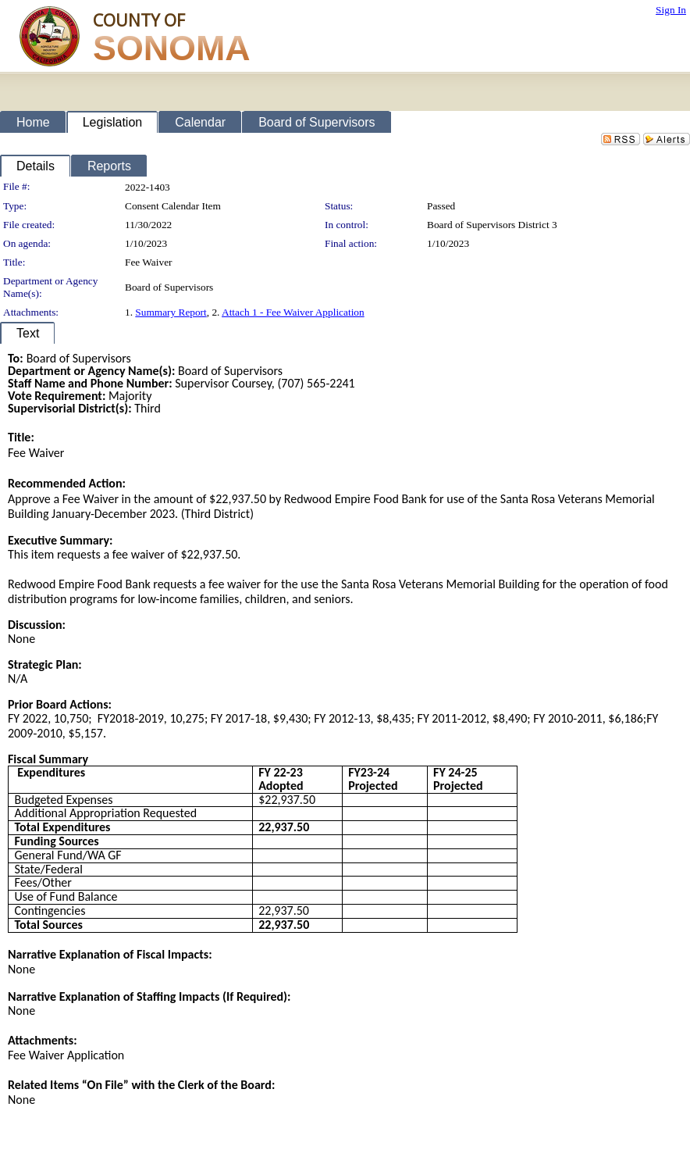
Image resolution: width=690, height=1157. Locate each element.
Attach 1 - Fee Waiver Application (293, 312)
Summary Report (170, 312)
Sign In (671, 10)
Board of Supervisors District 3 (492, 224)
